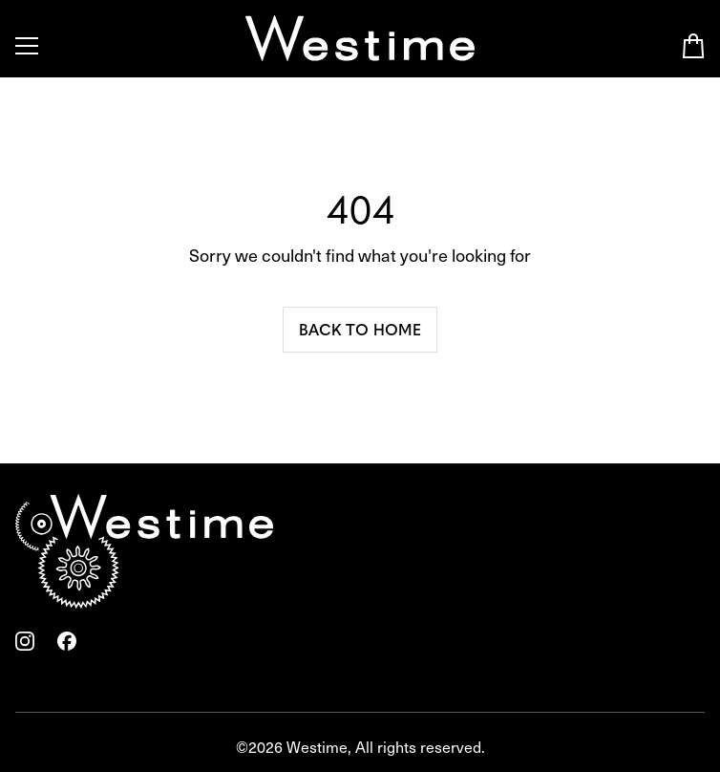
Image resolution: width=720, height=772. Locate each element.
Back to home (360, 328)
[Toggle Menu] (26, 46)
